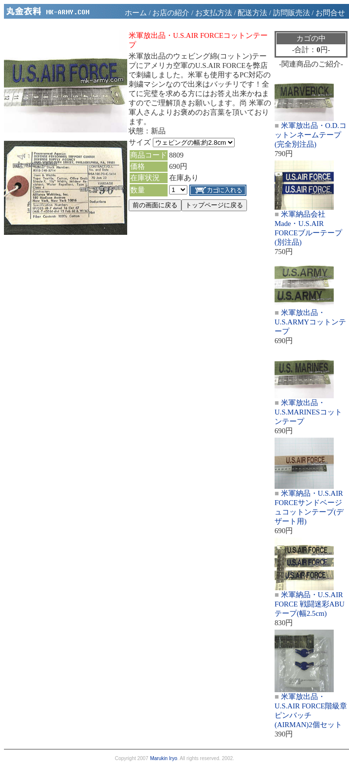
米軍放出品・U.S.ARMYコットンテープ (310, 322)
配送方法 (252, 13)
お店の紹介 (170, 13)
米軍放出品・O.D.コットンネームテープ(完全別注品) (311, 135)
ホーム (136, 13)
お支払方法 (213, 13)
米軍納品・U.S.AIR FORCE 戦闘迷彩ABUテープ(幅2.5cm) (310, 604)
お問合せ (330, 13)
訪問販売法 (291, 13)
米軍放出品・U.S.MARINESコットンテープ (308, 412)
